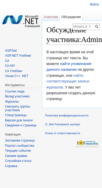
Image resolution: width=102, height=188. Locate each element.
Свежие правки (16, 156)
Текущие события (18, 150)
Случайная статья (18, 161)
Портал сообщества (19, 146)
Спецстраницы (15, 115)
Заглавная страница (20, 140)
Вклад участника (17, 96)
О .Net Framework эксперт (62, 124)
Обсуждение (71, 17)
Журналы (12, 101)
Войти (94, 4)
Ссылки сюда (14, 91)
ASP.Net (11, 50)
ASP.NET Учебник (18, 55)
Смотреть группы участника (17, 108)
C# (7, 61)
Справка (11, 166)
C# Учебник (13, 71)
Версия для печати (19, 120)
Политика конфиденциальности (66, 115)
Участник (51, 17)
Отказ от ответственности (62, 133)
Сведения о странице (20, 125)
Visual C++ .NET (16, 76)
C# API (10, 66)
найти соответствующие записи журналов (67, 81)
